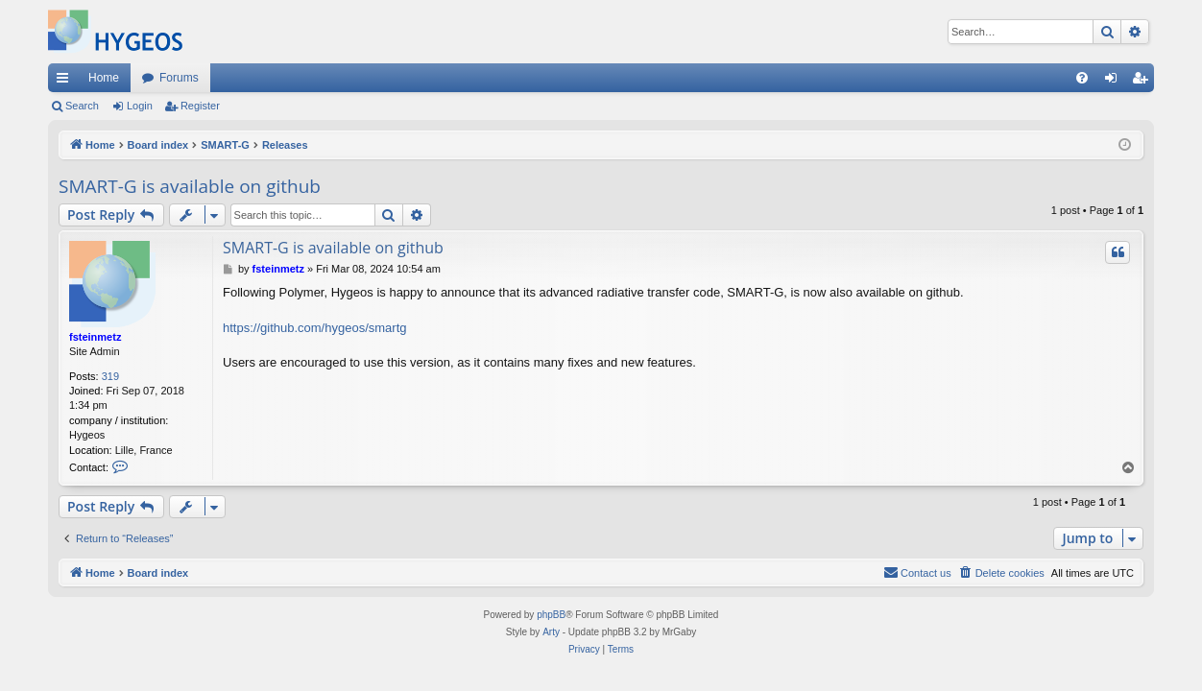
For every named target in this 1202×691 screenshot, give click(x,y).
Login (140, 105)
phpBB (551, 614)
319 (110, 376)
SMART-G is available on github (190, 186)
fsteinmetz (95, 337)
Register (200, 105)
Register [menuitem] (1144, 81)
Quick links (66, 81)
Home (103, 77)
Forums (179, 77)
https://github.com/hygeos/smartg (314, 328)
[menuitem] (1082, 77)
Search (82, 105)
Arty (551, 632)
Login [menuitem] (1115, 81)
